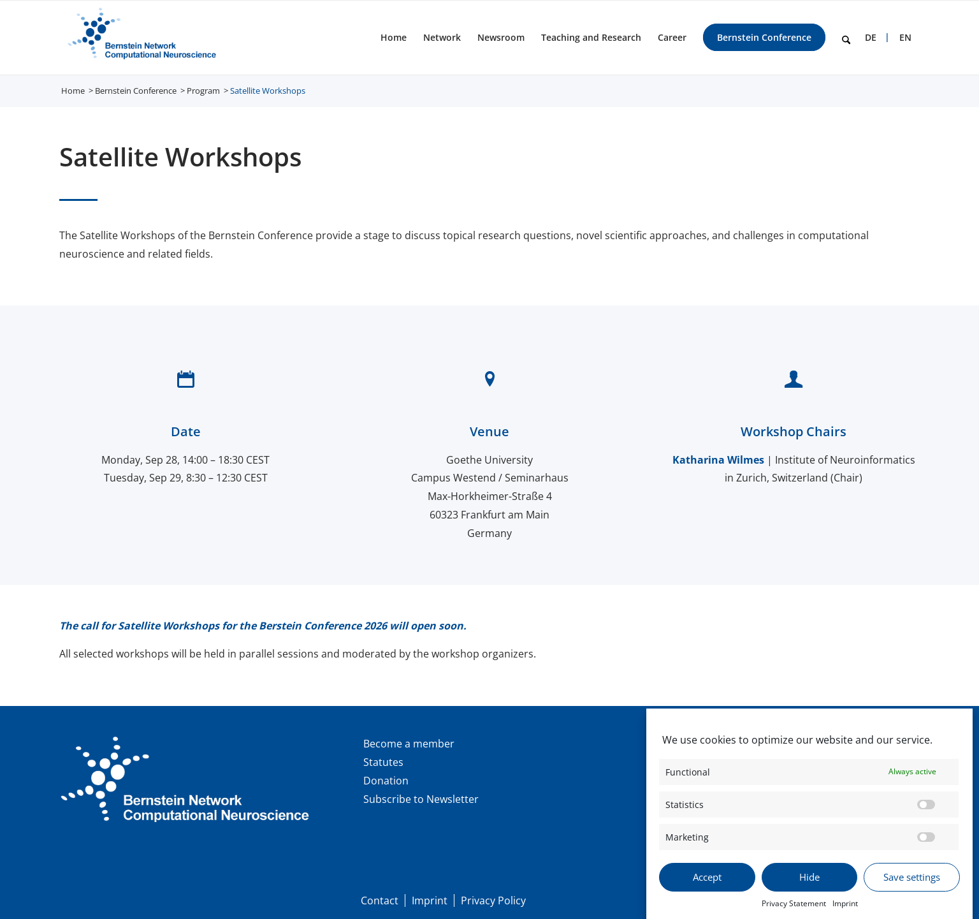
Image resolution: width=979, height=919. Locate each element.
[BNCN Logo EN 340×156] (140, 38)
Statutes (383, 762)
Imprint (845, 911)
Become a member (408, 744)
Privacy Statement (794, 911)
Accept (707, 884)
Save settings (911, 884)
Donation (386, 781)
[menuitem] (393, 38)
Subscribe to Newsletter (421, 799)
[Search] (846, 38)
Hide (809, 884)
